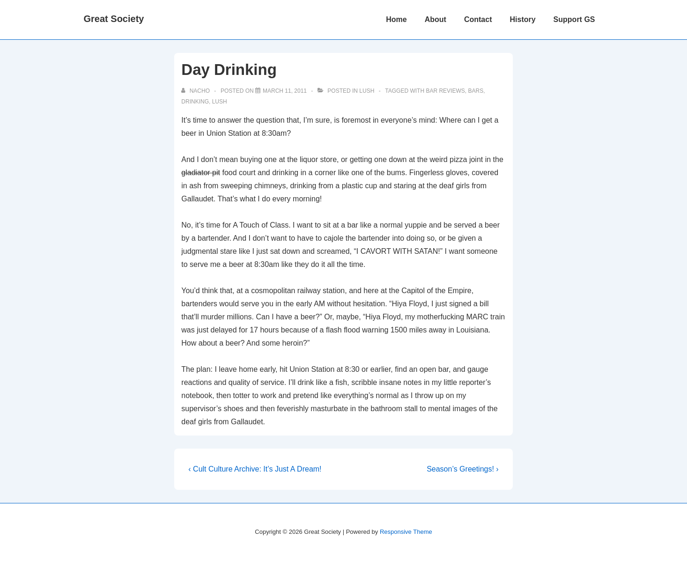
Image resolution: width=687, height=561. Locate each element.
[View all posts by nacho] (196, 91)
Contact (478, 19)
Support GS (574, 19)
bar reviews (445, 91)
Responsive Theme (406, 531)
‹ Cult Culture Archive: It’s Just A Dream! (254, 469)
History (522, 19)
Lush (366, 91)
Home (396, 19)
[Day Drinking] (285, 91)
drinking (195, 101)
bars (475, 91)
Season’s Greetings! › (463, 469)
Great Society (114, 19)
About (435, 19)
